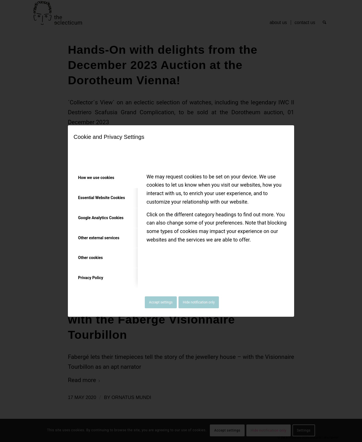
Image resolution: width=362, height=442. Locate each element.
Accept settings (161, 302)
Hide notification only (199, 302)
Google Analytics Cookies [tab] (101, 217)
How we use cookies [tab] (96, 177)
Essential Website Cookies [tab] (101, 197)
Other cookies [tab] (90, 257)
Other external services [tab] (98, 238)
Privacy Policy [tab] (90, 277)
